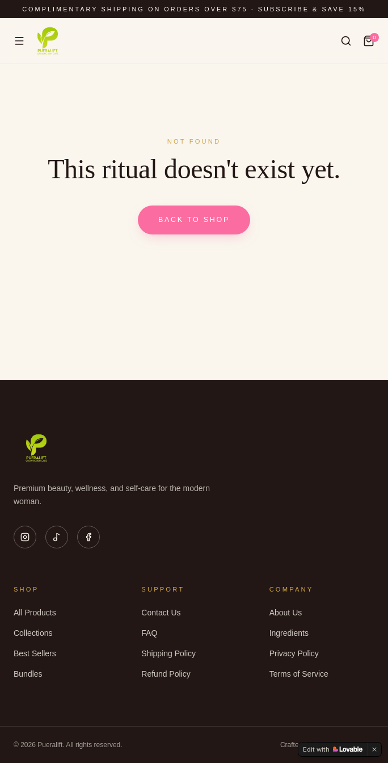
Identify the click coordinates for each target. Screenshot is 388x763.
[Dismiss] (374, 749)
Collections (33, 633)
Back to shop (194, 220)
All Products (35, 612)
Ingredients (289, 633)
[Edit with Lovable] (332, 749)
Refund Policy (165, 673)
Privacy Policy (294, 653)
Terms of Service (298, 673)
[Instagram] (25, 537)
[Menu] (19, 41)
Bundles (28, 673)
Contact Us (160, 612)
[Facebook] (88, 537)
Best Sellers (35, 653)
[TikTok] (56, 537)
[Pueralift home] (47, 41)
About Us (285, 612)
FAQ (149, 633)
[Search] (346, 41)
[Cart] (368, 41)
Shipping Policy (168, 653)
